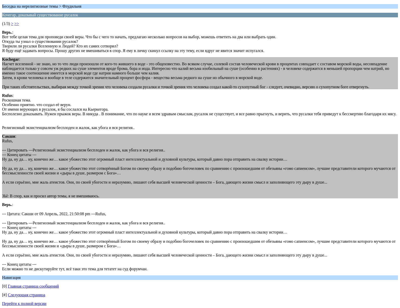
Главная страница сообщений (33, 286)
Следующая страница (26, 295)
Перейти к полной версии (24, 303)
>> (16, 23)
